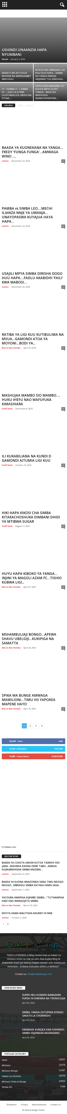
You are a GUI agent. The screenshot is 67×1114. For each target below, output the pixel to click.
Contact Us (55, 1104)
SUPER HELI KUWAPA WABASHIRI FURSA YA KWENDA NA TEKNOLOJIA (43, 996)
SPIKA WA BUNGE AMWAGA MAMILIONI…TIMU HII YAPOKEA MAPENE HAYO (28, 699)
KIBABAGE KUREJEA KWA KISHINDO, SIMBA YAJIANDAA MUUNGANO (43, 1031)
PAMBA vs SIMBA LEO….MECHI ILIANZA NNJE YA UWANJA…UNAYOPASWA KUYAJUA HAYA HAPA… (27, 215)
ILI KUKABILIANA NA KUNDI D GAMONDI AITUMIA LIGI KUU (26, 458)
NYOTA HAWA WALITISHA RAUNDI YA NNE (27, 913)
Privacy (24, 1104)
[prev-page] (3, 924)
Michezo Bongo (10, 1070)
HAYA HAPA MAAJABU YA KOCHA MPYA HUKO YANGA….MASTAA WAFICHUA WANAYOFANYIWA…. (49, 92)
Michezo (6, 1065)
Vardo (5, 59)
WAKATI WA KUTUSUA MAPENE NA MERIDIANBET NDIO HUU (16, 76)
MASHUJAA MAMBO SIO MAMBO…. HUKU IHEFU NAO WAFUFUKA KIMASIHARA (31, 399)
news (4, 1060)
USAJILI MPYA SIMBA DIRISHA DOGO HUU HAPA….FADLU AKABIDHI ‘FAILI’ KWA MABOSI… (32, 278)
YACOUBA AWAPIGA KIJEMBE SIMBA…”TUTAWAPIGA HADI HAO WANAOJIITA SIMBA (33, 899)
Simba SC (7, 1087)
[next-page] (8, 924)
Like (61, 741)
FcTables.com (9, 847)
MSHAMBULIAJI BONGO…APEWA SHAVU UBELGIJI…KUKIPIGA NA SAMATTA (29, 638)
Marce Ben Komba (11, 347)
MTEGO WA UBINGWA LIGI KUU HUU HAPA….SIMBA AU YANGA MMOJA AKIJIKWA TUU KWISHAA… (50, 74)
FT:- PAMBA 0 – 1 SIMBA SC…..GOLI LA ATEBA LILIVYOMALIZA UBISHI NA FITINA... (17, 93)
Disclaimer (12, 1104)
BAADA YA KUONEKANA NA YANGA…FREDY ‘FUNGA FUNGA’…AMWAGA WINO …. (32, 152)
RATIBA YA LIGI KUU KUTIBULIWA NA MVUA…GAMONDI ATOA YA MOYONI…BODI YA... (33, 339)
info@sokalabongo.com (40, 974)
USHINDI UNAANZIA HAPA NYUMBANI (24, 52)
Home (20, 105)
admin (5, 161)
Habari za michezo (11, 1076)
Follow (58, 748)
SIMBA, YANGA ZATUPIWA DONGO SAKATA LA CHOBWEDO (42, 1013)
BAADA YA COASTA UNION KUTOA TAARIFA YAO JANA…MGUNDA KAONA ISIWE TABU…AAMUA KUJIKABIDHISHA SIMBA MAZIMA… (31, 866)
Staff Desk (7, 408)
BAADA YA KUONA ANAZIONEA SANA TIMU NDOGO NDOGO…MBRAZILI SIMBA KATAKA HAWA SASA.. (32, 883)
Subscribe (57, 756)
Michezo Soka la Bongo (14, 1081)
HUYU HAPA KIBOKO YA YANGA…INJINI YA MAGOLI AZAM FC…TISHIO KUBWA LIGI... (32, 578)
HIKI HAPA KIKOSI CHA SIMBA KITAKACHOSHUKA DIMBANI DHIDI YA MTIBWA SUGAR (31, 517)
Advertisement (39, 1104)
